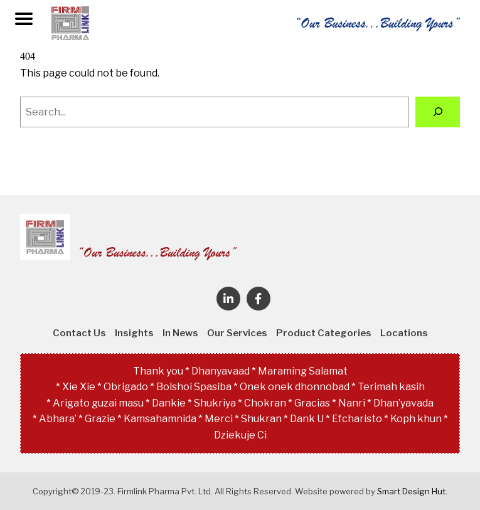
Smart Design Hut (411, 491)
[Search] (437, 112)
